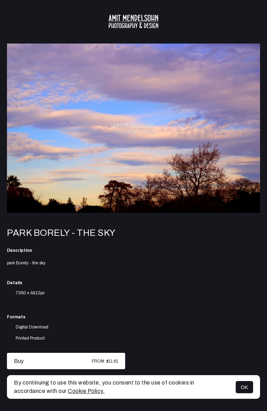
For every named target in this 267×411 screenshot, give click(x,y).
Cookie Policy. (86, 391)
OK (244, 387)
